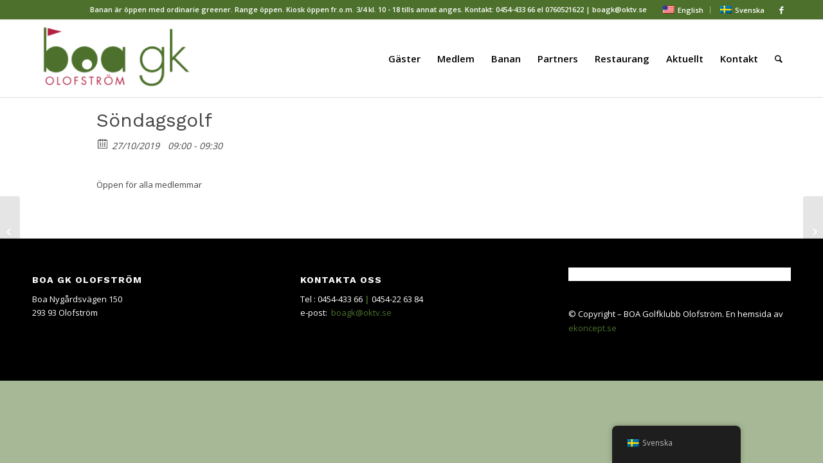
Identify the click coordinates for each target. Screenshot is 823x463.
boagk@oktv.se (361, 312)
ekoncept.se (592, 328)
